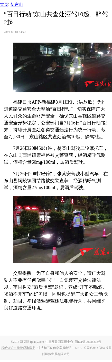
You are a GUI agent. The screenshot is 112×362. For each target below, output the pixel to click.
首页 (4, 4)
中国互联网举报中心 (59, 342)
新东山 (17, 4)
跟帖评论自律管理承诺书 (18, 348)
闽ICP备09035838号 (88, 342)
